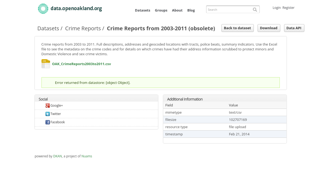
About (177, 10)
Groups (161, 10)
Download (268, 27)
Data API (293, 27)
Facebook (55, 122)
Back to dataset (237, 27)
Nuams (86, 156)
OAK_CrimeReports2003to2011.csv (45, 65)
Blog (191, 10)
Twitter (53, 114)
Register (288, 7)
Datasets (142, 10)
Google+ (54, 105)
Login (277, 7)
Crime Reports (83, 28)
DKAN (57, 156)
